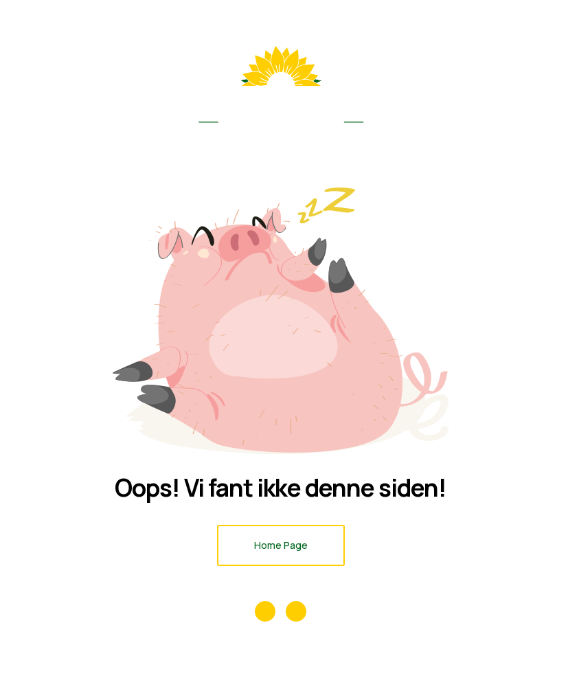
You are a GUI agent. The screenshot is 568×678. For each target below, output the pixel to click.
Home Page (281, 545)
